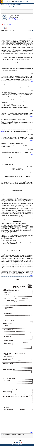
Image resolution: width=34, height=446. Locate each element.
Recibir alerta (30, 30)
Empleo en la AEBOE (18, 440)
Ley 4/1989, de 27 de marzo (7, 39)
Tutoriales (14, 440)
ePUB (10, 24)
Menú (28, 3)
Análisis (13, 30)
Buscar (8, 4)
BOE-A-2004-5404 (12, 18)
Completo (2, 30)
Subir (32, 63)
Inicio (5, 4)
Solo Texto (6, 30)
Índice (10, 30)
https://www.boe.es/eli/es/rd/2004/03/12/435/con (16, 19)
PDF (4, 24)
